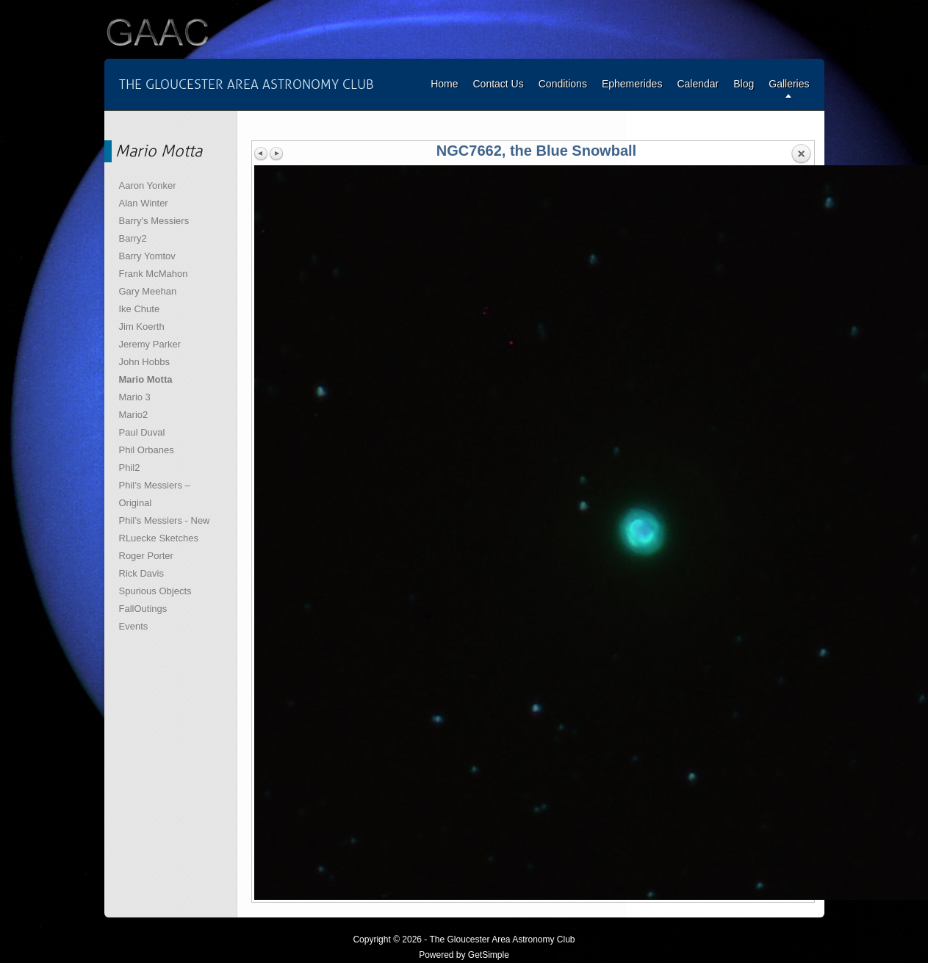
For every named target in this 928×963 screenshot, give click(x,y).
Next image (276, 153)
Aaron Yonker (147, 185)
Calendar (698, 84)
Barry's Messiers (154, 220)
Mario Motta (146, 379)
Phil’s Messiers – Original (154, 494)
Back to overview (801, 154)
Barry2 (133, 238)
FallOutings (143, 608)
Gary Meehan (148, 291)
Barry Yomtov (147, 256)
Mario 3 (135, 397)
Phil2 (129, 467)
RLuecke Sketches (158, 538)
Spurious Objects (155, 590)
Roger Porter (146, 555)
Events (133, 626)
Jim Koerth (142, 326)
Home (444, 84)
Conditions (563, 84)
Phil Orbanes (146, 449)
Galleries (789, 84)
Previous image (261, 153)
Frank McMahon (153, 273)
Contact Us (497, 84)
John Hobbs (144, 361)
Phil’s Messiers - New (164, 520)
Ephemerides (632, 84)
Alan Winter (143, 203)
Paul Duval (142, 432)
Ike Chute (139, 308)
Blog (743, 84)
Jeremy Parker (150, 344)
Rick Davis (141, 573)
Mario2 (133, 414)
